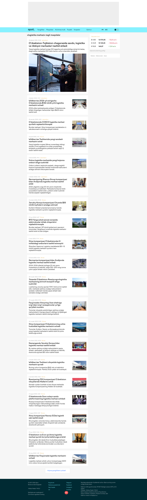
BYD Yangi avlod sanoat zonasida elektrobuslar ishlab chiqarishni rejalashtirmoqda (43, 222)
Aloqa (105, 55)
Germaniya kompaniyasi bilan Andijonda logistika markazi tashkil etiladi (46, 261)
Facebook (68, 485)
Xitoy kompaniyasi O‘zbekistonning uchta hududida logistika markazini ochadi (47, 325)
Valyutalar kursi (95, 36)
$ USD (93, 40)
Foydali (69, 30)
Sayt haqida (51, 487)
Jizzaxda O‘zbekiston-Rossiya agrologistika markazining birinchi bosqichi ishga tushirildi (48, 281)
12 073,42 (102, 40)
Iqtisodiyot (45, 40)
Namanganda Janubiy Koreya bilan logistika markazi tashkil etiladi (44, 344)
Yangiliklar (40, 30)
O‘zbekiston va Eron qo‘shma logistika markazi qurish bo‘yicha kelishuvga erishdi (47, 436)
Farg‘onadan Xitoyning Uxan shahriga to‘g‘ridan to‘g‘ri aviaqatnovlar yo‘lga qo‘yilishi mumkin (45, 305)
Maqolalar (49, 30)
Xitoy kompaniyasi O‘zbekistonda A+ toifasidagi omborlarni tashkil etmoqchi (46, 242)
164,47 (101, 46)
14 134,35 (102, 43)
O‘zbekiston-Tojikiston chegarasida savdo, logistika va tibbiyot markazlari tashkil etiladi (57, 44)
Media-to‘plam (99, 55)
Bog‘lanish (51, 482)
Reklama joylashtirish (54, 485)
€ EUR (93, 43)
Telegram (68, 482)
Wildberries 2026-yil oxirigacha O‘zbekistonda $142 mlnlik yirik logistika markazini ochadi (46, 103)
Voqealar (77, 30)
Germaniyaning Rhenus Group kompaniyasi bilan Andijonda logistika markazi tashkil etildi (48, 181)
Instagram (68, 487)
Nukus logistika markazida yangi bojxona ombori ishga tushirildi (46, 161)
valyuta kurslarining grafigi (98, 51)
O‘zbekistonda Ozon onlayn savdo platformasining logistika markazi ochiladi (47, 397)
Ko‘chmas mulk (60, 30)
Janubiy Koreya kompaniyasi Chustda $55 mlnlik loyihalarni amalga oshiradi (47, 204)
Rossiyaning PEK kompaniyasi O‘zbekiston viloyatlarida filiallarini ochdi (47, 380)
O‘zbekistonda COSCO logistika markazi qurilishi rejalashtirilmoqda (46, 123)
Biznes (42, 136)
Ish (49, 489)
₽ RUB (93, 46)
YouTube (68, 489)
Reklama (93, 55)
